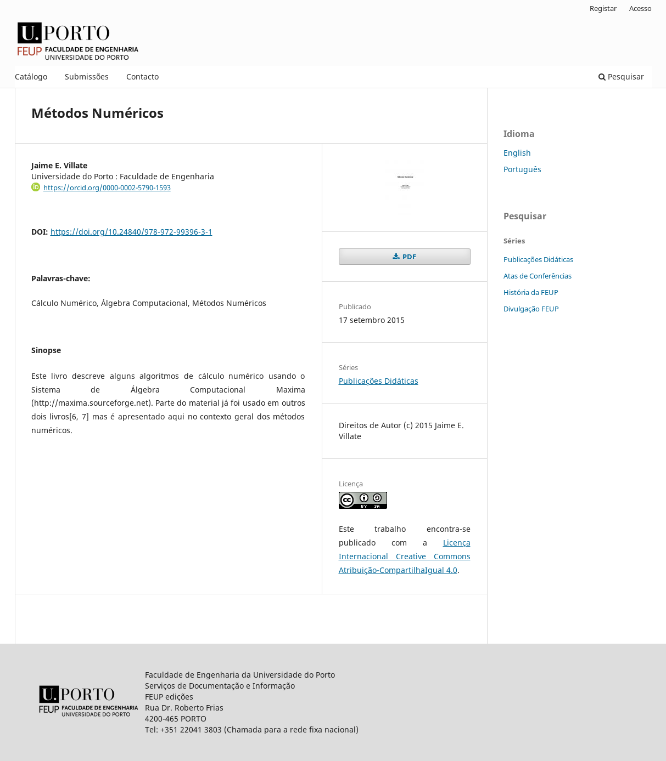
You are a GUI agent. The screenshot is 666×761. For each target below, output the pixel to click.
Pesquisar (621, 76)
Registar (603, 8)
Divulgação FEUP (531, 309)
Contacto (142, 76)
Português (522, 169)
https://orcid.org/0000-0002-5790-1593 (107, 187)
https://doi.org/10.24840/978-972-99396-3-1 (131, 231)
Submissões (87, 76)
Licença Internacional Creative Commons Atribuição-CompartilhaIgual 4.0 (405, 556)
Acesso (640, 8)
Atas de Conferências (537, 276)
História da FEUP (530, 292)
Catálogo (31, 76)
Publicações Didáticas (378, 381)
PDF (408, 257)
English (517, 152)
